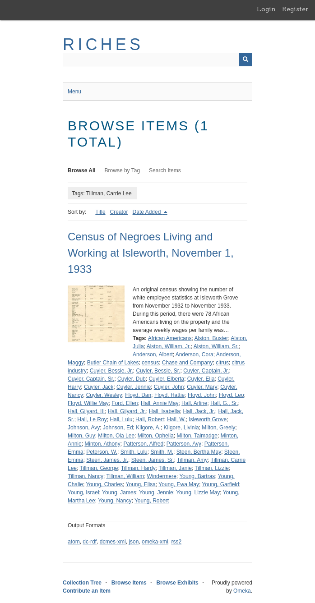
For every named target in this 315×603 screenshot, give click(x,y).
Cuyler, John (169, 387)
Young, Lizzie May (198, 492)
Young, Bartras (197, 476)
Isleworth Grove (208, 419)
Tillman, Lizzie (212, 468)
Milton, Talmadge (197, 436)
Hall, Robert (149, 419)
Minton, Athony (102, 444)
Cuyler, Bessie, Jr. (111, 371)
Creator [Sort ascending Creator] (119, 212)
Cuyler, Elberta (166, 379)
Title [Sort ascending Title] (100, 212)
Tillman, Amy (192, 460)
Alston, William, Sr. (216, 346)
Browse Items (129, 583)
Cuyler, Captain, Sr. (91, 379)
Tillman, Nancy (85, 476)
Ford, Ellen (124, 403)
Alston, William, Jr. (169, 346)
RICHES (103, 44)
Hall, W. (176, 419)
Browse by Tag (122, 170)
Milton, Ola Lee (116, 436)
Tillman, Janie (175, 468)
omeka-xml (155, 542)
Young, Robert (151, 500)
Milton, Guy (81, 436)
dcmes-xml (113, 542)
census (150, 362)
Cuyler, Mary (202, 387)
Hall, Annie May (159, 403)
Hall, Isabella (164, 411)
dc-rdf (90, 542)
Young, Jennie (156, 492)
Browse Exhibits (177, 583)
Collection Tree (82, 583)
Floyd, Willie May (88, 403)
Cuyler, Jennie (133, 387)
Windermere (161, 476)
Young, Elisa (141, 484)
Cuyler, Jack (98, 387)
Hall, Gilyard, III (86, 411)
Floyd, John (202, 395)
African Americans (170, 338)
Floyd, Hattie (169, 395)
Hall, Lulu (121, 419)
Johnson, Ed (118, 427)
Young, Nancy (114, 500)
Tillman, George (98, 468)
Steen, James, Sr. (152, 460)
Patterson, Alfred (143, 444)
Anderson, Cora (194, 354)
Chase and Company (187, 362)
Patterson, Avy (184, 444)
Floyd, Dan (138, 395)
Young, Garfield (220, 484)
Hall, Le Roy (92, 419)
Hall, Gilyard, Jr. (127, 411)
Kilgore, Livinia (181, 427)
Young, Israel (83, 492)
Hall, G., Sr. (224, 403)
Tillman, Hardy (138, 468)
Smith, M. (161, 452)
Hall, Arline (194, 403)
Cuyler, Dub (131, 379)
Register (295, 9)
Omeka (242, 591)
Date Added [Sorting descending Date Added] (147, 212)
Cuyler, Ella (201, 379)
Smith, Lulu (134, 452)
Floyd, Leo (231, 395)
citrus (222, 362)
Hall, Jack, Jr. (199, 411)
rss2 (176, 542)
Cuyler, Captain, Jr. (206, 371)
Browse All (82, 170)
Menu (74, 91)
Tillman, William (125, 476)
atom (74, 542)
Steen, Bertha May (198, 452)
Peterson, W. (101, 452)
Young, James (119, 492)
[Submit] (245, 59)
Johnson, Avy (84, 427)
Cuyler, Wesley (104, 395)
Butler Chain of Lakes (113, 362)
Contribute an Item (87, 591)
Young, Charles (104, 484)
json (134, 542)
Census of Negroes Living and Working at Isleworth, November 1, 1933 (151, 252)
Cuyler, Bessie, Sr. (158, 371)
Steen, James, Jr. (107, 460)
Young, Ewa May (178, 484)
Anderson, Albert (153, 354)
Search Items (165, 170)
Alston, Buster (211, 338)
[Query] (157, 59)
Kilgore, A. (148, 427)
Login (266, 9)
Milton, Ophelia (156, 436)
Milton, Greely (218, 427)
